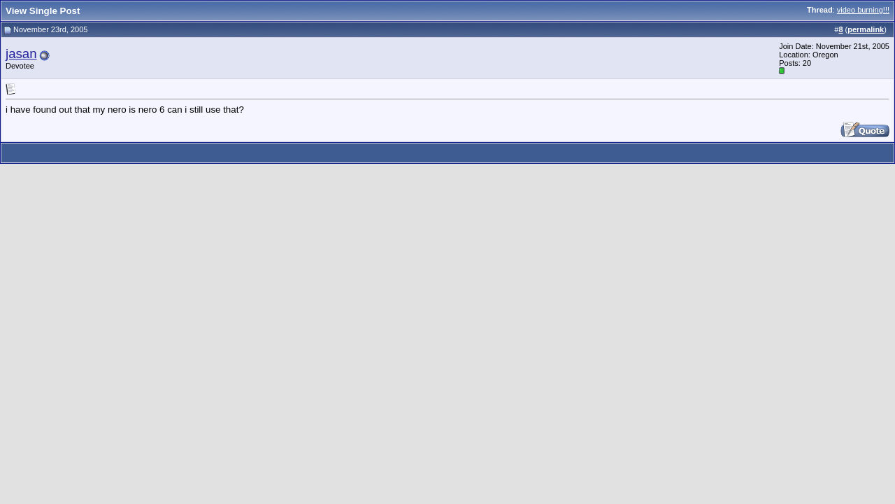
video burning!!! (863, 10)
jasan (21, 53)
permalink (865, 29)
